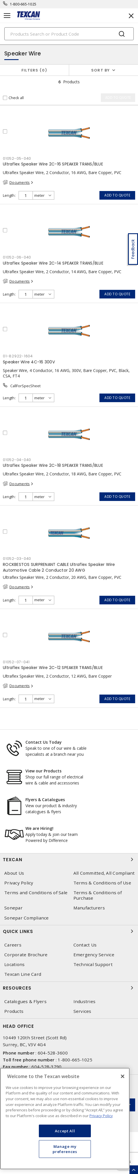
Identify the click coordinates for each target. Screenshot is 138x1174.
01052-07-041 (16, 662)
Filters (34, 70)
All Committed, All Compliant (104, 873)
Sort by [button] (100, 70)
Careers (12, 945)
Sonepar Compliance (26, 918)
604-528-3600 (53, 1053)
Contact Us (85, 945)
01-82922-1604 (18, 356)
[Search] (69, 33)
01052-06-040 (17, 257)
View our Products (43, 771)
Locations (14, 964)
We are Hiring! (39, 828)
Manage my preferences (65, 1149)
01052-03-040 (17, 558)
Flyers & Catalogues (45, 799)
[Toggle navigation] (7, 15)
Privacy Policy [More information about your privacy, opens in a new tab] (101, 1115)
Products (13, 1011)
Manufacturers (89, 908)
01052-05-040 (17, 158)
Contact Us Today (43, 742)
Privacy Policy (18, 883)
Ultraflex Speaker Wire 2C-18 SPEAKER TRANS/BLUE (53, 465)
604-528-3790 (46, 1066)
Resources (69, 988)
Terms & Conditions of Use (102, 883)
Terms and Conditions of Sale (35, 892)
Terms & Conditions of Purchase (97, 895)
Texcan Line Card (22, 974)
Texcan (69, 859)
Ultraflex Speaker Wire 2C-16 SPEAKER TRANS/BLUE (53, 164)
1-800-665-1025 (23, 4)
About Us (14, 873)
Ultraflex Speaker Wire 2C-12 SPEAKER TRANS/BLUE (53, 667)
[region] (65, 1118)
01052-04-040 (17, 459)
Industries (84, 1001)
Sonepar (13, 908)
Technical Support (93, 964)
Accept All (65, 1130)
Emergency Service (93, 954)
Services (82, 1011)
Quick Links (69, 931)
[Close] (122, 1076)
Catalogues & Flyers (25, 1001)
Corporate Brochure (26, 954)
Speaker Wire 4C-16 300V (29, 362)
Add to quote (117, 195)
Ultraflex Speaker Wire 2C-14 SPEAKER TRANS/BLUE (53, 263)
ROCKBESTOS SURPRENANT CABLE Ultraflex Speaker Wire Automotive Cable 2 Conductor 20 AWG (59, 567)
